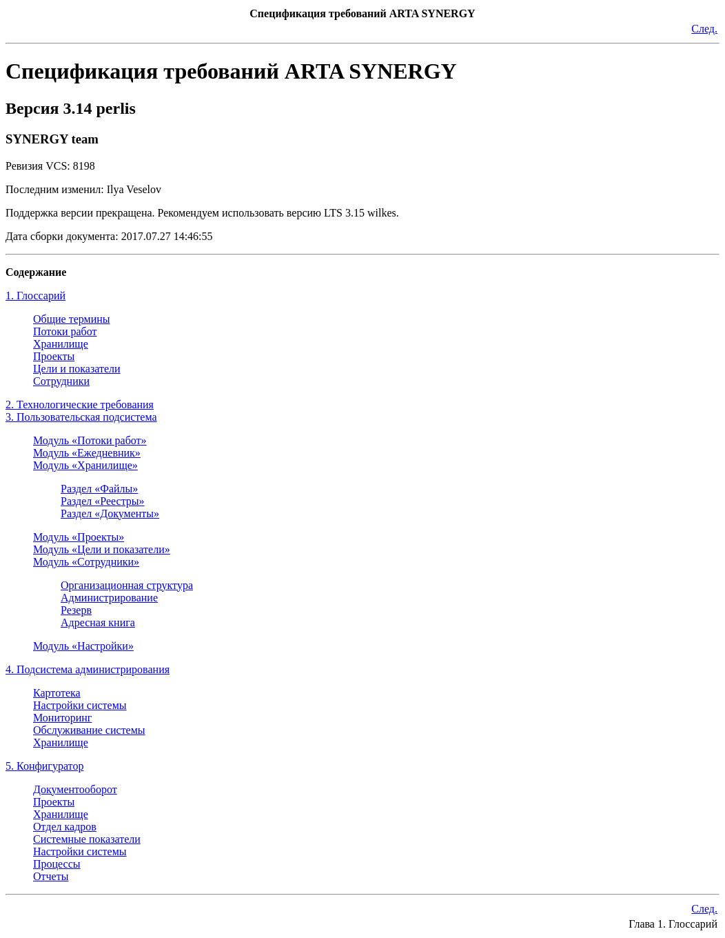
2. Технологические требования (80, 404)
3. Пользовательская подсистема (81, 417)
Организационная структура (127, 585)
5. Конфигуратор (44, 766)
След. (704, 28)
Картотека (57, 693)
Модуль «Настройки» (83, 646)
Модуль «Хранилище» (85, 465)
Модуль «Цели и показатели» (101, 549)
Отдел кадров (64, 826)
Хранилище (60, 344)
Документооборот (75, 789)
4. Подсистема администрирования (88, 669)
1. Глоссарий (35, 295)
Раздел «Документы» (110, 513)
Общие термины (71, 319)
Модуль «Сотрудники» (86, 562)
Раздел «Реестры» (103, 501)
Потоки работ (64, 331)
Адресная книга (98, 622)
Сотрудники (61, 381)
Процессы (57, 864)
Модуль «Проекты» (78, 537)
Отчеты (50, 876)
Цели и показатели (77, 369)
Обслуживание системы (89, 730)
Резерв (76, 610)
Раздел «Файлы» (99, 489)
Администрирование (109, 597)
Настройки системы (80, 705)
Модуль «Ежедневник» (87, 453)
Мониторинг (62, 718)
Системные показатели (87, 839)
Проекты (53, 356)
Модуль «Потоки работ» (90, 440)
